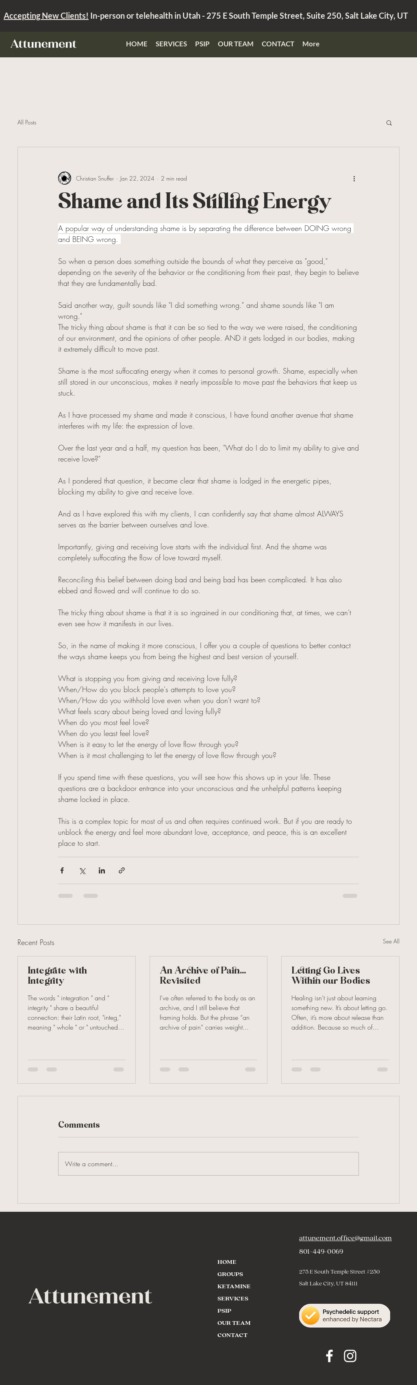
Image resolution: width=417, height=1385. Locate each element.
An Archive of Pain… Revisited (203, 976)
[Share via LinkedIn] (102, 870)
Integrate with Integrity (57, 976)
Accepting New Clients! (46, 15)
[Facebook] (329, 1356)
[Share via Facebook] (62, 870)
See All (391, 941)
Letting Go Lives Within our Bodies (330, 976)
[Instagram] (350, 1356)
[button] (389, 122)
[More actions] (354, 178)
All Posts (26, 122)
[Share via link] (122, 870)
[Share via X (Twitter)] (82, 870)
